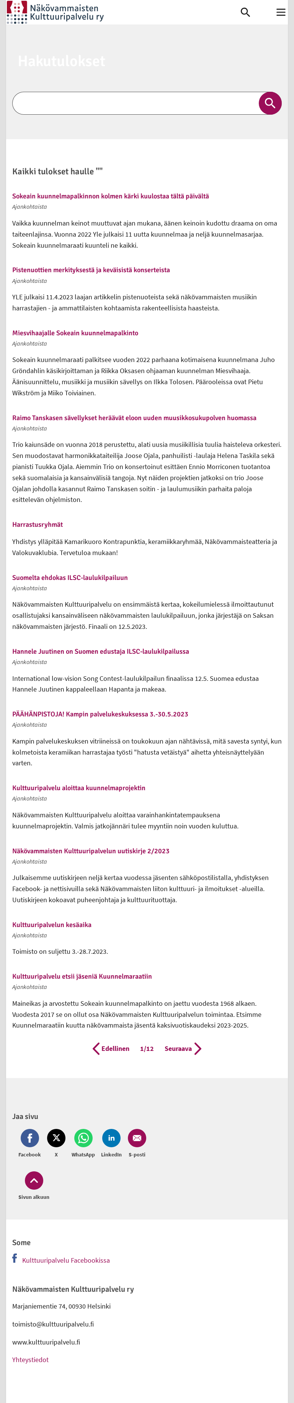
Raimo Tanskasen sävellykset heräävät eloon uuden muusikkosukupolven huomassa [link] (134, 418)
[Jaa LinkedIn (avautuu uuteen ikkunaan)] (111, 1144)
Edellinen (111, 1049)
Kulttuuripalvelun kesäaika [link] (51, 925)
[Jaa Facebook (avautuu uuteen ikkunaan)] (31, 1144)
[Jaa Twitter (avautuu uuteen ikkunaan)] (56, 1144)
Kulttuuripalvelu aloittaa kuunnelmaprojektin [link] (78, 788)
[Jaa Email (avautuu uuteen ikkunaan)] (135, 1144)
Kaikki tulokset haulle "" (57, 172)
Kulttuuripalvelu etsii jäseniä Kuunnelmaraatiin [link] (82, 976)
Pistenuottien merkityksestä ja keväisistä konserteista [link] (91, 270)
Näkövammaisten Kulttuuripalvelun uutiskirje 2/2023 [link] (91, 851)
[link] (123, 12)
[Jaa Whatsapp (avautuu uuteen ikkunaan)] (83, 1144)
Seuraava (183, 1049)
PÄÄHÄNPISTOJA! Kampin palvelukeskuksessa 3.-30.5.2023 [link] (100, 714)
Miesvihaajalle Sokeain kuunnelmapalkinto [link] (75, 333)
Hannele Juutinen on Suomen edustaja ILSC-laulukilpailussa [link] (100, 651)
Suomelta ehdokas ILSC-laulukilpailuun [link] (70, 577)
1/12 (147, 1048)
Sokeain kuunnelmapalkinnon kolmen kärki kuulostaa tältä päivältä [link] (110, 196)
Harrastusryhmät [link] (37, 524)
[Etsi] (147, 103)
